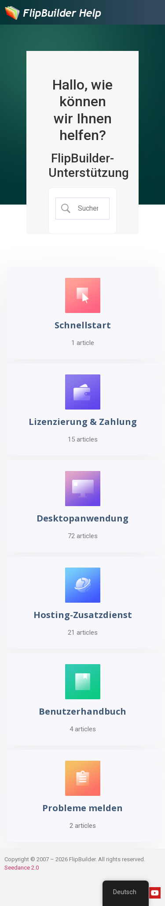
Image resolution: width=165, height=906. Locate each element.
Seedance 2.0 (21, 867)
